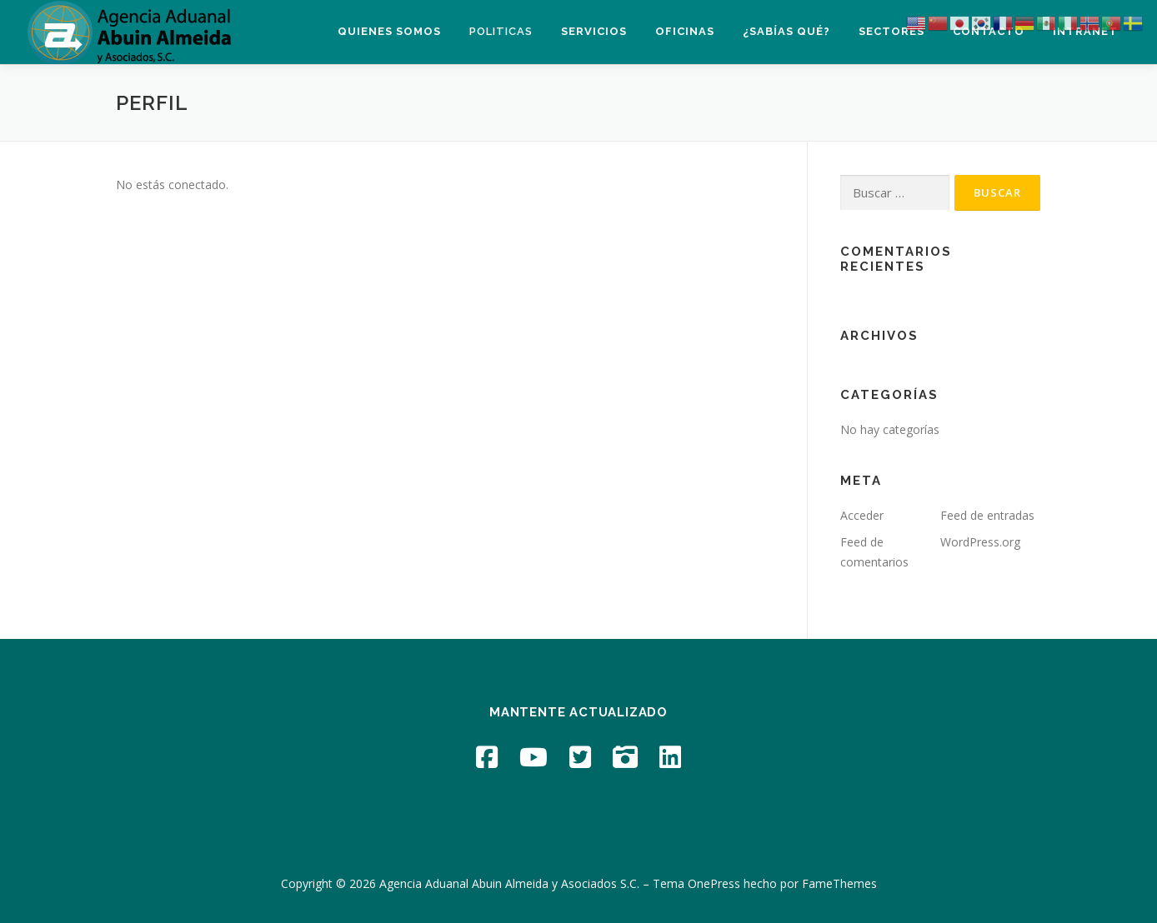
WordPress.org (980, 542)
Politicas (501, 31)
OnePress (714, 883)
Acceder (862, 515)
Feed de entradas (987, 515)
